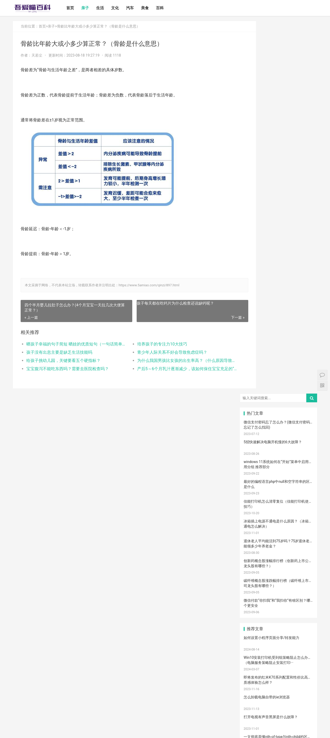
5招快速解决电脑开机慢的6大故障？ (273, 69)
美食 (150, 8)
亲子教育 (278, 456)
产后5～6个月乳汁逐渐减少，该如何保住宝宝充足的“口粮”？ (171, 368)
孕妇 (302, 479)
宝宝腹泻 (302, 588)
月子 (278, 479)
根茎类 (302, 657)
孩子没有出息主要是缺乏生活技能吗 (59, 352)
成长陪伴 (302, 634)
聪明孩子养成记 (256, 595)
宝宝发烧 (278, 494)
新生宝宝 (302, 456)
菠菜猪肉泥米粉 (303, 549)
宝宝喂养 (255, 440)
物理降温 (255, 603)
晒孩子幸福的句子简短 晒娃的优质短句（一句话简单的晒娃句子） (71, 344)
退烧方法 (255, 696)
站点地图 (127, 730)
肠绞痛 (278, 510)
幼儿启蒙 (255, 494)
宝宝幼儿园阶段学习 (303, 650)
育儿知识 (255, 518)
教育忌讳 (302, 564)
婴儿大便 (278, 688)
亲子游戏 (302, 463)
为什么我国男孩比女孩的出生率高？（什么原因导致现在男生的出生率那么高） (171, 360)
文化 (120, 8)
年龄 (278, 619)
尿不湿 (255, 463)
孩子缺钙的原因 (303, 611)
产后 (255, 479)
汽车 (135, 8)
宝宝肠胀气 (278, 556)
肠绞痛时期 (302, 626)
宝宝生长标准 (256, 471)
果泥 (278, 665)
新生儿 (255, 572)
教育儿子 (255, 564)
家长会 (255, 657)
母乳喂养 (278, 518)
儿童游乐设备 (279, 642)
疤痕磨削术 (302, 673)
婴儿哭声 (278, 502)
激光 (255, 681)
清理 (302, 580)
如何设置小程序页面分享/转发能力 (271, 265)
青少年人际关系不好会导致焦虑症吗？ (161, 352)
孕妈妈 (255, 487)
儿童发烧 (302, 688)
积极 (255, 533)
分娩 (278, 572)
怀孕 (302, 533)
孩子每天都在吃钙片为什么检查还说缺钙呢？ (164, 303)
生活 (105, 8)
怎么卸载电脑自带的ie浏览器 (267, 325)
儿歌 (302, 541)
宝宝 (278, 440)
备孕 (255, 541)
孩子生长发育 (303, 502)
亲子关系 (278, 463)
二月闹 (302, 440)
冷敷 (278, 611)
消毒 (278, 580)
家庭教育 (302, 556)
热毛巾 (278, 603)
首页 (75, 8)
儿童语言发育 (279, 588)
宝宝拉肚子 (278, 650)
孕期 (255, 650)
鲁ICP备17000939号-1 (105, 730)
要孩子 (255, 626)
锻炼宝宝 (278, 634)
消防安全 (302, 665)
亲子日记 (302, 448)
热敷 (255, 611)
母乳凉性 (255, 526)
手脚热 (302, 494)
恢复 (255, 588)
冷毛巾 (302, 603)
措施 (278, 533)
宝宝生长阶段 (303, 681)
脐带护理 (302, 619)
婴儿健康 (255, 688)
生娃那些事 (302, 572)
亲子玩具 (278, 541)
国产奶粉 (255, 448)
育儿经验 (255, 510)
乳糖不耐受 (302, 487)
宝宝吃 (278, 657)
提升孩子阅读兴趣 (256, 556)
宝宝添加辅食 (256, 665)
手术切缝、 (278, 681)
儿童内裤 (302, 595)
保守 (255, 580)
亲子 (90, 8)
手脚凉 (255, 502)
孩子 (302, 526)
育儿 (278, 526)
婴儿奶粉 (278, 448)
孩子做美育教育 (256, 673)
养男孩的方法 (279, 595)
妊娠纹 (302, 471)
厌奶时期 (255, 634)
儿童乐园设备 (256, 642)
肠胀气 (302, 510)
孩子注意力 (255, 456)
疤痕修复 (278, 673)
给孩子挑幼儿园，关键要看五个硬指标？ (63, 360)
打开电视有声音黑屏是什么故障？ (271, 344)
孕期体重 (302, 642)
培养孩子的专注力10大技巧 (151, 344)
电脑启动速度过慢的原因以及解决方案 (274, 384)
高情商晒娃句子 (280, 471)
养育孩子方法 (256, 549)
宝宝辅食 (278, 549)
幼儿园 (255, 619)
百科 (165, 8)
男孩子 (278, 564)
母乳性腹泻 (278, 487)
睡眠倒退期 (278, 626)
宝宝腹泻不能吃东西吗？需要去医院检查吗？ (67, 368)
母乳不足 (302, 518)
